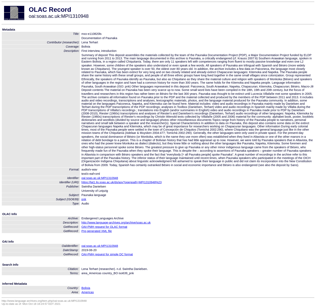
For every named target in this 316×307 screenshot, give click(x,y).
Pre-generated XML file (97, 231)
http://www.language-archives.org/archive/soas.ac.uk (116, 222)
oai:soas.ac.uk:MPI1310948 (100, 178)
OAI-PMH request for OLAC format (104, 226)
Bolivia (86, 288)
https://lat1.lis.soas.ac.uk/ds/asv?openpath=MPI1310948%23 (122, 182)
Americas (88, 292)
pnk (84, 199)
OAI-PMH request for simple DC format (107, 254)
